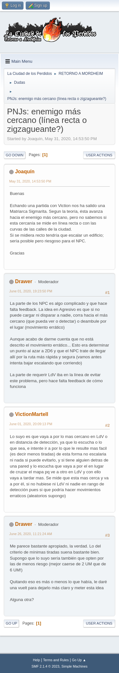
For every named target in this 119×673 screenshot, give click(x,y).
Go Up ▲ (79, 660)
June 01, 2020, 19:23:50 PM (30, 291)
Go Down (14, 155)
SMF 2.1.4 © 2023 (45, 666)
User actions (99, 155)
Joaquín (24, 171)
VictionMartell (31, 414)
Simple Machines (75, 666)
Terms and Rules (56, 660)
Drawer (23, 281)
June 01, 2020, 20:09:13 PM (30, 424)
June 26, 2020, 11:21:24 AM (30, 534)
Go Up (11, 623)
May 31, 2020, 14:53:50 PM (30, 181)
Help (36, 660)
